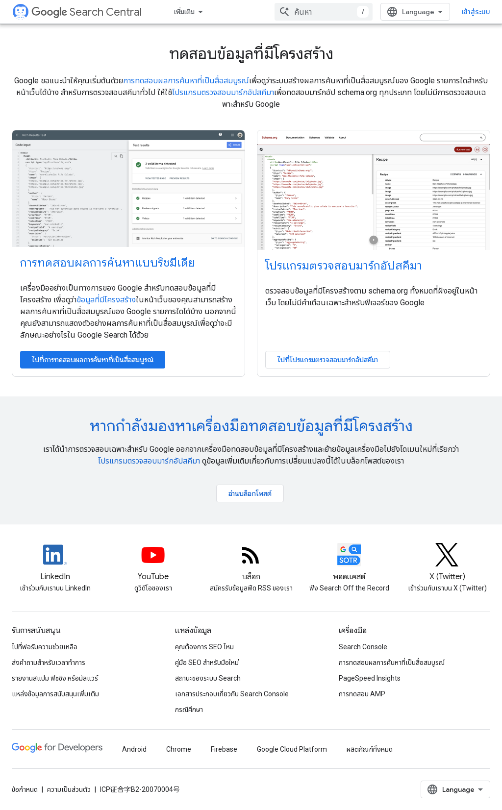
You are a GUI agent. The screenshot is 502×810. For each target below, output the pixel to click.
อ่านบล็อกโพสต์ (250, 493)
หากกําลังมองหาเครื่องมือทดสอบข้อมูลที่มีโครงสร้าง (251, 426)
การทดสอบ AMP (362, 694)
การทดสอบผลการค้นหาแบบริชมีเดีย (107, 262)
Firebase (224, 749)
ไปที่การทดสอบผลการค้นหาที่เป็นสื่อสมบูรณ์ (92, 359)
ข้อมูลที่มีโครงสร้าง (106, 299)
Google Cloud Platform (292, 749)
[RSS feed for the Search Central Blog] (251, 563)
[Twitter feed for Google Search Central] (447, 563)
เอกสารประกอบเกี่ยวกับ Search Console (232, 694)
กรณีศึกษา (189, 709)
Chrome (178, 749)
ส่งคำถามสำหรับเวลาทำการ (48, 662)
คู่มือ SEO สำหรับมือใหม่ (207, 662)
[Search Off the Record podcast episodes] (349, 563)
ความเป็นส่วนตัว (69, 789)
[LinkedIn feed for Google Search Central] (55, 563)
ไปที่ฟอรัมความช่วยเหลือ (44, 647)
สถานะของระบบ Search (208, 678)
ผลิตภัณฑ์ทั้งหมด (370, 749)
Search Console (363, 647)
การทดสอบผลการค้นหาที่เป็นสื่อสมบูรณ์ (186, 80)
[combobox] (324, 12)
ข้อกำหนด (25, 789)
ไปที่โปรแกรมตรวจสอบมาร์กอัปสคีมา (327, 359)
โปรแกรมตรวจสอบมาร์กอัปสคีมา (223, 92)
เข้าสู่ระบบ (476, 12)
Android (134, 749)
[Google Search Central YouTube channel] (153, 563)
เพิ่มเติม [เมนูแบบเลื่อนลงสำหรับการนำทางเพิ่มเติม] (184, 11)
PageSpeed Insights (370, 678)
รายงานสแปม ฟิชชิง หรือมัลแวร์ (55, 678)
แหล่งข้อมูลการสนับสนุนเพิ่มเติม (55, 694)
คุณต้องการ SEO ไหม (204, 647)
